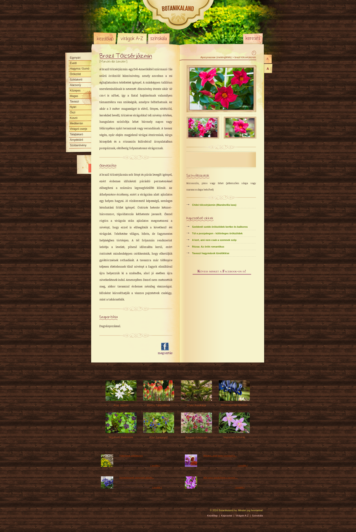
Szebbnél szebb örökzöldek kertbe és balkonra (220, 226)
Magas (74, 96)
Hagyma (79, 68)
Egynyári (75, 57)
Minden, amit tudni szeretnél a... (220, 455)
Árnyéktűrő (76, 139)
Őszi (72, 112)
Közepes (75, 90)
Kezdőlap (105, 38)
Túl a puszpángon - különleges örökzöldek (217, 233)
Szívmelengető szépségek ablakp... (136, 477)
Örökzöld (75, 74)
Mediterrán (76, 123)
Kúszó (73, 118)
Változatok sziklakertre (131, 455)
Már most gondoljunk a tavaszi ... (220, 477)
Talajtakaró (76, 134)
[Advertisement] (126, 349)
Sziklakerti (76, 79)
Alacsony (75, 85)
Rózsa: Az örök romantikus (208, 246)
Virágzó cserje (78, 128)
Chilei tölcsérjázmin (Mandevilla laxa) (214, 204)
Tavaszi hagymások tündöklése (211, 253)
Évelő (73, 63)
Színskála (158, 38)
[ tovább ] (155, 465)
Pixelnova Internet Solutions (104, 512)
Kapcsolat (226, 515)
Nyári (73, 107)
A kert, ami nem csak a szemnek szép (214, 240)
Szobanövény (78, 145)
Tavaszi (74, 101)
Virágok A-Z (132, 38)
